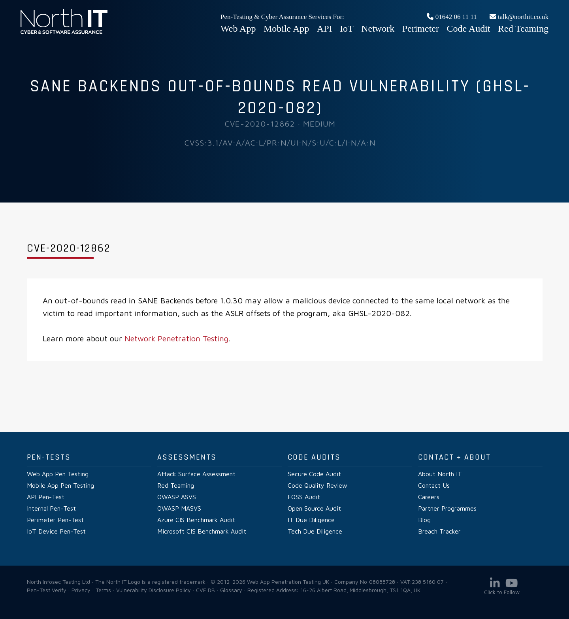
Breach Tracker (439, 531)
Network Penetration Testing (176, 338)
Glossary (231, 590)
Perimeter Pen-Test (55, 519)
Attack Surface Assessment (196, 473)
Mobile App (286, 28)
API (324, 28)
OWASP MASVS (179, 508)
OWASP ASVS (176, 496)
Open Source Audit (314, 508)
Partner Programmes (447, 508)
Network (377, 28)
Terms (103, 590)
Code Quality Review (317, 485)
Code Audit (468, 28)
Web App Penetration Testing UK (64, 32)
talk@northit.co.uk (519, 17)
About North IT (440, 473)
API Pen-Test (45, 496)
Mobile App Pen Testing (60, 485)
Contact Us (434, 485)
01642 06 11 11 (452, 17)
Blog (424, 519)
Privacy (81, 590)
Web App (238, 28)
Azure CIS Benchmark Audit (196, 519)
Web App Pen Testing (58, 473)
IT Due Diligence (311, 519)
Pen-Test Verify (46, 590)
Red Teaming (523, 28)
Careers (428, 496)
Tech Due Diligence (315, 531)
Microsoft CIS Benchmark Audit (201, 531)
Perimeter (420, 28)
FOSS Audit (304, 496)
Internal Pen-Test (51, 508)
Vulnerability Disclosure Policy (153, 590)
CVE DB (205, 590)
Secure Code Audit (314, 473)
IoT (347, 28)
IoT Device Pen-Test (56, 531)
